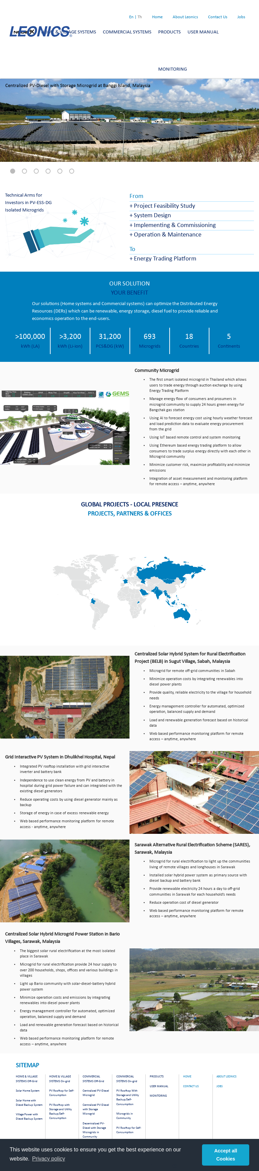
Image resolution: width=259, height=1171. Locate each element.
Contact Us (217, 17)
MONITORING (172, 69)
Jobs (241, 17)
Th (140, 17)
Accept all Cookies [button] (225, 1155)
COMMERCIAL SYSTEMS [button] (127, 32)
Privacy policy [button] (48, 1159)
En (131, 17)
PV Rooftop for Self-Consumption (61, 1093)
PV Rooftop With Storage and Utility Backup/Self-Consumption (127, 1097)
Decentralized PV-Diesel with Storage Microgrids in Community (94, 1130)
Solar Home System (27, 1090)
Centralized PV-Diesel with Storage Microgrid (96, 1109)
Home (157, 17)
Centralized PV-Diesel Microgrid (96, 1093)
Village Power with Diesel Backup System (29, 1116)
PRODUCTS (157, 1076)
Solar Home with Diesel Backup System (29, 1102)
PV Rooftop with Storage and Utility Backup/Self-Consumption (60, 1111)
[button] (12, 171)
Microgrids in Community (124, 1116)
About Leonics (185, 17)
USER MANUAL (159, 1086)
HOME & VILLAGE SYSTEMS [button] (68, 32)
